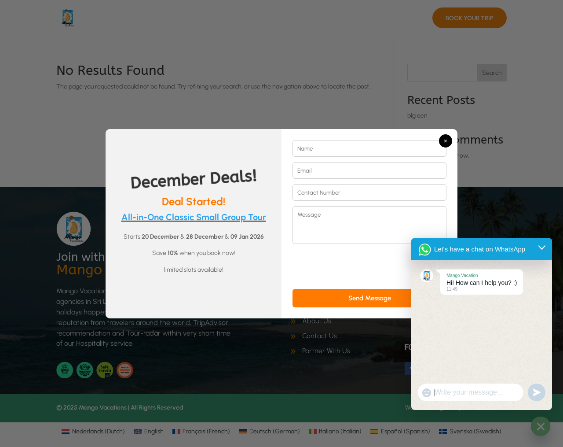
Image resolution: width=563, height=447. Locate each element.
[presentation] (359, 266)
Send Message (369, 298)
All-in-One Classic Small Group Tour (193, 217)
